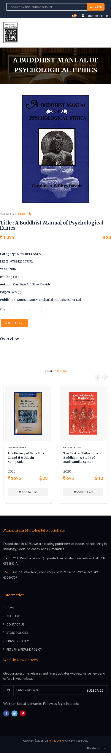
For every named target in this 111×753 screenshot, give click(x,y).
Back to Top (97, 748)
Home (24, 86)
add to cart (14, 323)
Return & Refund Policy (24, 649)
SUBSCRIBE (95, 690)
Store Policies (17, 632)
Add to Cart (28, 492)
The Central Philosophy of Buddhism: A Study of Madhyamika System (82, 458)
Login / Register (95, 16)
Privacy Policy (17, 641)
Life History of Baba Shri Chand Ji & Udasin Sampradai (26, 458)
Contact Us (15, 624)
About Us (13, 616)
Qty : (3, 309)
